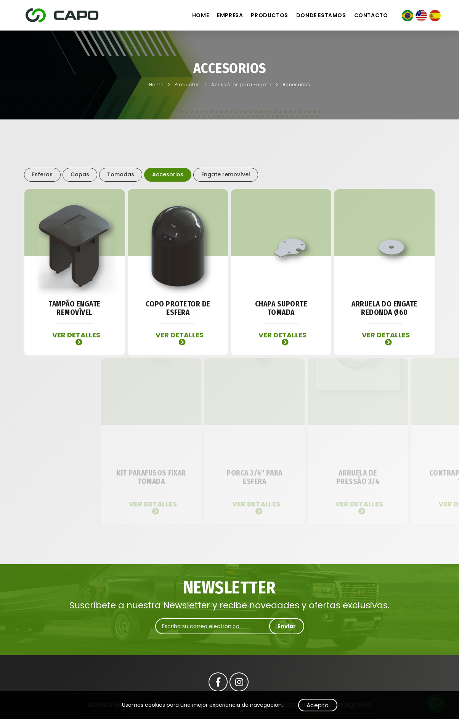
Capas (80, 174)
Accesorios (296, 84)
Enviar (287, 626)
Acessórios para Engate (242, 84)
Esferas (42, 174)
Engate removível (225, 174)
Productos (269, 15)
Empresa (230, 15)
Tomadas (120, 174)
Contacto (371, 15)
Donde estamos (321, 15)
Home (200, 15)
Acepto (318, 705)
